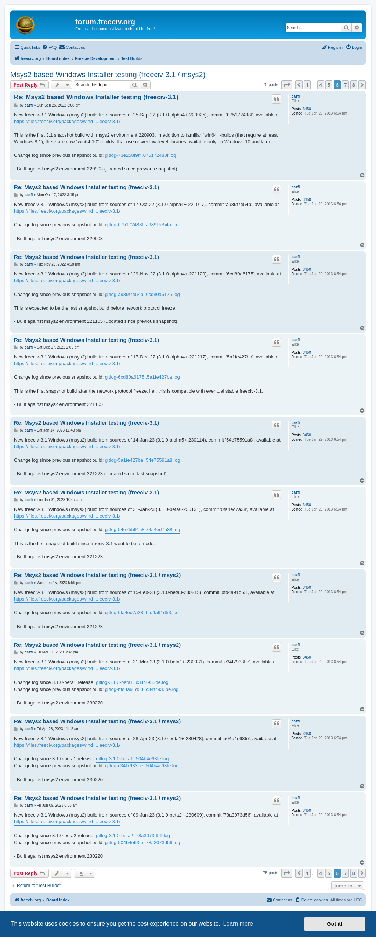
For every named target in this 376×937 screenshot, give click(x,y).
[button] (286, 84)
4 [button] (320, 85)
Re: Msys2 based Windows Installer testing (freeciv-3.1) (96, 97)
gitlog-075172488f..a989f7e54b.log (142, 224)
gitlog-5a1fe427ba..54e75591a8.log (142, 460)
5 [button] (329, 85)
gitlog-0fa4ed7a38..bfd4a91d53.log (142, 612)
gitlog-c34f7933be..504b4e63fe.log (141, 765)
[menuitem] (49, 47)
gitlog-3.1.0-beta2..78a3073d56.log (133, 835)
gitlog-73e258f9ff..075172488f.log (140, 155)
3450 (307, 109)
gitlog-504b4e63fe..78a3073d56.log (142, 842)
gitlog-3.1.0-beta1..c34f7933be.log (132, 682)
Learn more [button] (238, 923)
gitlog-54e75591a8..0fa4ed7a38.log (142, 529)
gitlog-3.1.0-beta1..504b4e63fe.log (132, 758)
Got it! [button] (335, 924)
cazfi (296, 96)
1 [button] (307, 85)
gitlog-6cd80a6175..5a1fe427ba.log (142, 377)
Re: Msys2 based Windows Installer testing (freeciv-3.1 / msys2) (97, 575)
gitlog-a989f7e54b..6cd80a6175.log (142, 294)
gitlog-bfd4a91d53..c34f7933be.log (141, 689)
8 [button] (353, 85)
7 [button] (345, 85)
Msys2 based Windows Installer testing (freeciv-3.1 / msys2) (107, 75)
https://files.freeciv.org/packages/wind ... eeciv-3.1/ (67, 121)
